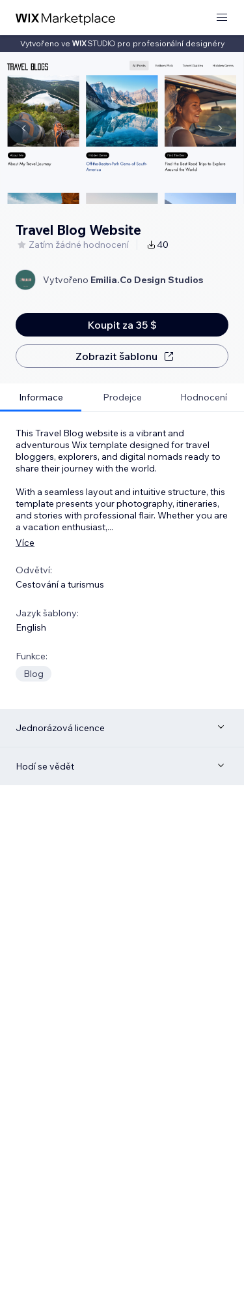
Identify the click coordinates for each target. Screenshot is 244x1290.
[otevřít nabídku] (222, 18)
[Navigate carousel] (23, 128)
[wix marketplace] (66, 17)
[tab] (40, 397)
